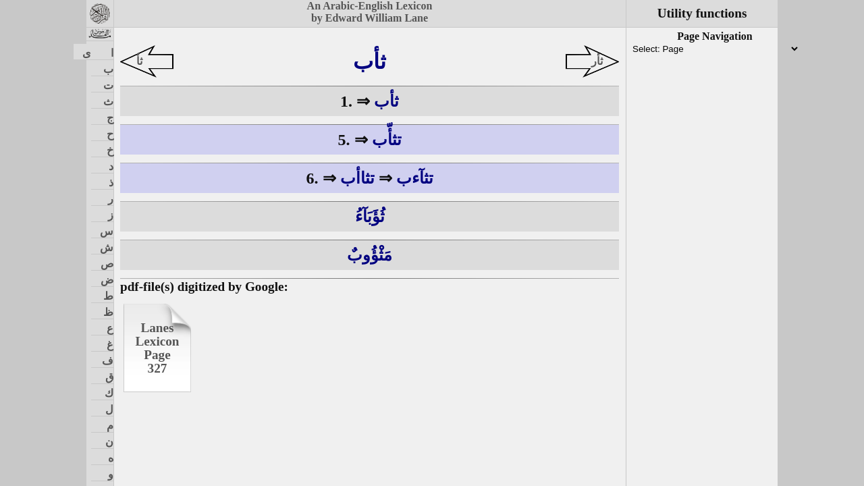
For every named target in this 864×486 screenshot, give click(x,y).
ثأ (139, 61)
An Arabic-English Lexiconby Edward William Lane (370, 12)
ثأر (597, 61)
